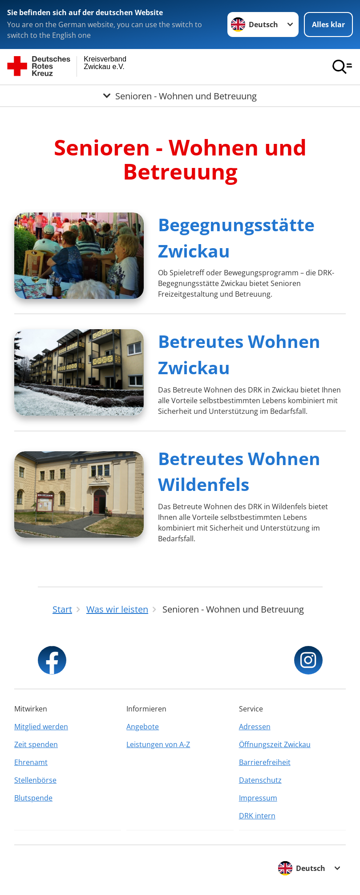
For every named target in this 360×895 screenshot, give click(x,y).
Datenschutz (260, 780)
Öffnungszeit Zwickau (275, 744)
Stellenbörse (35, 780)
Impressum (258, 798)
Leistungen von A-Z (158, 744)
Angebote (142, 727)
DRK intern (257, 816)
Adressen (255, 727)
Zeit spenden (36, 744)
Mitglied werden (41, 727)
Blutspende (33, 798)
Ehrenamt (31, 762)
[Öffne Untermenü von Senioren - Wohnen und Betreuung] (180, 95)
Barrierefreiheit (265, 762)
